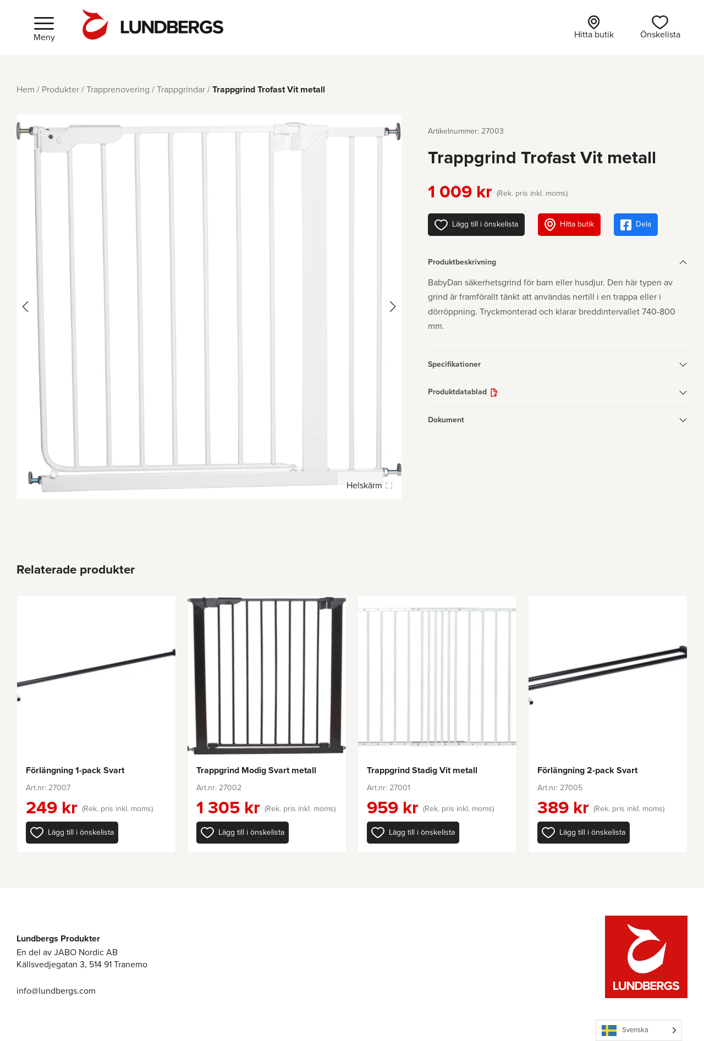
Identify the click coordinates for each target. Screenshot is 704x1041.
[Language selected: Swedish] (639, 1030)
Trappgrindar (181, 89)
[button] (72, 833)
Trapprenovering (118, 89)
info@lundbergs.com (56, 990)
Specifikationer (454, 364)
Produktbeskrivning (462, 262)
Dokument (446, 420)
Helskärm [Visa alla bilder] (369, 485)
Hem (25, 89)
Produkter (60, 89)
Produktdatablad (457, 392)
